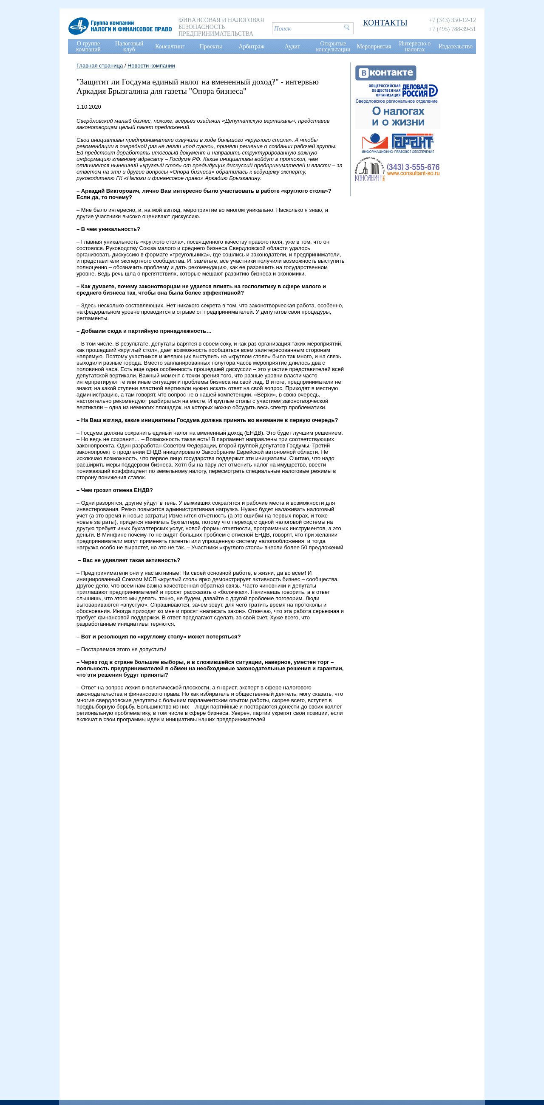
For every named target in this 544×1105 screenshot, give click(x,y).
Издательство (456, 46)
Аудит (292, 46)
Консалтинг (170, 46)
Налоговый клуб (129, 46)
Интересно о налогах (415, 46)
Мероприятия (374, 46)
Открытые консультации (333, 46)
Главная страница (99, 65)
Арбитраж (252, 46)
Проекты (211, 46)
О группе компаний (88, 46)
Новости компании (151, 65)
